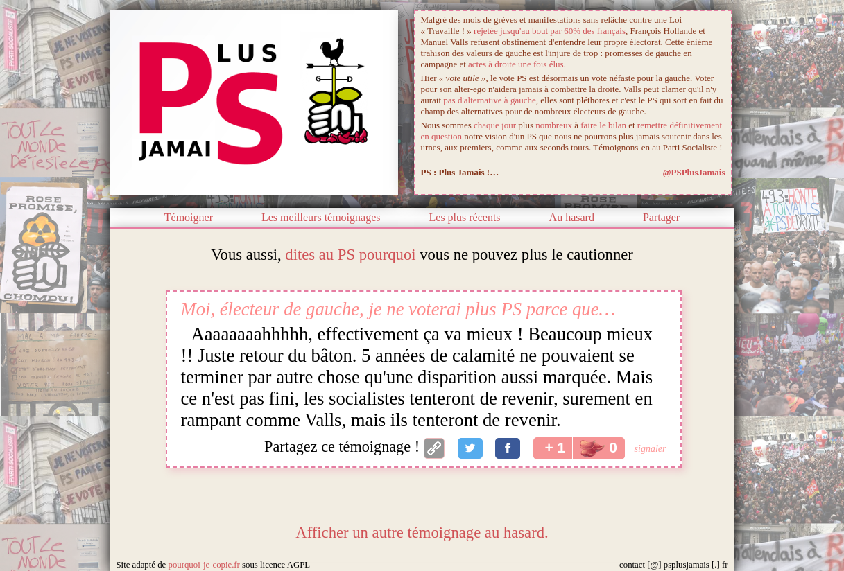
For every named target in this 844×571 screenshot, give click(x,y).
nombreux (553, 125)
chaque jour (495, 125)
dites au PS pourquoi (350, 254)
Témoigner (188, 217)
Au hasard (571, 217)
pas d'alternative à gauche (489, 100)
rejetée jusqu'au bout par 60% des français (550, 31)
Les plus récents (465, 217)
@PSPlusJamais (693, 172)
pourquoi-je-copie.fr (203, 565)
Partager (661, 217)
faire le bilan (603, 125)
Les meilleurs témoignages (321, 217)
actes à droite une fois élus (516, 64)
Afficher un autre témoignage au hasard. (421, 532)
